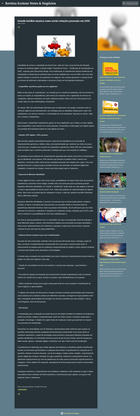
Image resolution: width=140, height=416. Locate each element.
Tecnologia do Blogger (70, 413)
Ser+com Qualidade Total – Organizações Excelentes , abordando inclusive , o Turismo (113, 118)
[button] (19, 27)
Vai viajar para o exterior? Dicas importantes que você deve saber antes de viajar (113, 262)
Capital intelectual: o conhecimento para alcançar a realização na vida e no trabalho (112, 80)
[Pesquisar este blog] (128, 3)
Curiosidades (22, 389)
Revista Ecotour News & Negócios (30, 3)
